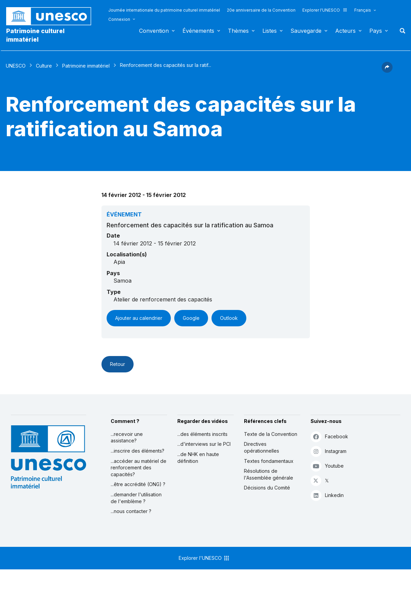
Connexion (119, 19)
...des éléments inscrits (202, 434)
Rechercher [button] (400, 30)
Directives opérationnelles (261, 447)
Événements (198, 30)
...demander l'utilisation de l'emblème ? (136, 498)
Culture (44, 66)
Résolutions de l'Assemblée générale (268, 474)
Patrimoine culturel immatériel (35, 35)
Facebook (329, 436)
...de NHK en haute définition (198, 457)
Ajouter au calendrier (138, 318)
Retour (117, 364)
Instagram (328, 451)
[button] (387, 70)
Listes (269, 30)
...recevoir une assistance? (127, 437)
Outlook (229, 318)
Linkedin (327, 495)
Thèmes (238, 30)
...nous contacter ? (131, 511)
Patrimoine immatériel (86, 66)
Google (191, 318)
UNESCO (16, 66)
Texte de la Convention (270, 434)
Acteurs (345, 30)
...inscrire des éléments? (137, 451)
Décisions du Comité (267, 488)
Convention (154, 30)
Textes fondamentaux (268, 461)
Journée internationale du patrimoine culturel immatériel (164, 10)
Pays (375, 30)
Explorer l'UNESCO (324, 10)
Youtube (327, 465)
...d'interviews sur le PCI (204, 444)
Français (362, 10)
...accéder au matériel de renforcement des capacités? (138, 467)
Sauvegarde (305, 30)
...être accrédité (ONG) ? (138, 484)
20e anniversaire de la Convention (261, 10)
